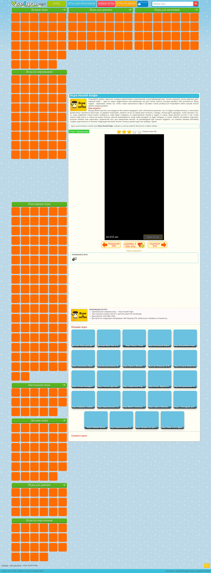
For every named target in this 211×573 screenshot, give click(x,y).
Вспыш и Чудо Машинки (15, 107)
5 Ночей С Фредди (62, 79)
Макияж (128, 36)
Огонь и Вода (91, 17)
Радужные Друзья (25, 145)
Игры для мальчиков (81, 3)
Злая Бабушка (52, 89)
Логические (25, 36)
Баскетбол (62, 55)
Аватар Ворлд (43, 145)
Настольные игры (39, 385)
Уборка (110, 45)
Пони (72, 17)
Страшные (15, 36)
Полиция (157, 36)
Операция (119, 36)
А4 (15, 136)
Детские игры (39, 420)
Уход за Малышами (91, 45)
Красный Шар (25, 89)
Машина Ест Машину (194, 36)
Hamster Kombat (52, 154)
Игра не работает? (134, 251)
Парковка (139, 17)
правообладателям (185, 571)
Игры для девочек (101, 10)
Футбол (148, 17)
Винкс (128, 45)
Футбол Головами (25, 64)
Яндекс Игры (15, 26)
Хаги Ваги (43, 136)
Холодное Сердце (91, 26)
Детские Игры (43, 17)
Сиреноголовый (34, 126)
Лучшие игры (39, 10)
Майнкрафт (194, 17)
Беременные (82, 36)
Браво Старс (52, 126)
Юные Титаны (62, 117)
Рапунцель (91, 36)
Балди (25, 136)
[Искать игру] (172, 3)
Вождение (15, 64)
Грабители (185, 36)
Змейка (62, 45)
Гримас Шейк (43, 154)
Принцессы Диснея (72, 45)
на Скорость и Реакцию (43, 45)
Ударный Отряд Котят (43, 107)
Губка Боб (25, 79)
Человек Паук (62, 107)
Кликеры (34, 36)
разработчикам (203, 571)
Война (34, 64)
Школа (52, 55)
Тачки (62, 98)
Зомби (176, 17)
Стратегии (157, 17)
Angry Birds (25, 98)
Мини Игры (34, 45)
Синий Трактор (15, 126)
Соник (25, 107)
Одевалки (110, 26)
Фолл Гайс (25, 126)
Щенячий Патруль (34, 79)
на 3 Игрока (25, 55)
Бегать (185, 45)
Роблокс (52, 136)
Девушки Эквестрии (82, 17)
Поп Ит (25, 26)
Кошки (100, 26)
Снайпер (139, 36)
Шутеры (176, 45)
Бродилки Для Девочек (128, 17)
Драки (185, 26)
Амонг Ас (43, 126)
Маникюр (110, 36)
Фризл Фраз (15, 117)
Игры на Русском (52, 36)
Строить (43, 64)
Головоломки (15, 55)
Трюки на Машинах (52, 45)
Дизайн (100, 45)
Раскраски (72, 26)
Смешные (52, 26)
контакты (169, 571)
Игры (56, 3)
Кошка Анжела (82, 26)
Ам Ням (34, 98)
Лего (62, 89)
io (62, 26)
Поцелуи (128, 26)
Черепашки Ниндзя (148, 26)
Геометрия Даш (34, 26)
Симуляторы (34, 17)
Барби (100, 17)
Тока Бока (34, 145)
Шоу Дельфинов (43, 98)
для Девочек (25, 17)
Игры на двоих (126, 3)
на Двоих (52, 17)
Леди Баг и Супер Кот (43, 89)
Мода (82, 45)
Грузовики (176, 26)
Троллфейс (34, 89)
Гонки (194, 26)
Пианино (119, 45)
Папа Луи (72, 36)
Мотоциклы (157, 26)
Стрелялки (194, 45)
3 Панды (52, 98)
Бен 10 (148, 45)
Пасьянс (43, 36)
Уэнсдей (15, 154)
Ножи (62, 36)
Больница (100, 36)
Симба (52, 145)
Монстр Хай (119, 17)
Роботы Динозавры (166, 36)
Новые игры (106, 3)
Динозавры (15, 45)
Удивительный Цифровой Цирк (62, 154)
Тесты (110, 17)
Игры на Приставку (52, 64)
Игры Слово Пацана (62, 145)
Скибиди (34, 154)
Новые (15, 17)
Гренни (34, 136)
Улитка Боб (15, 89)
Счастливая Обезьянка (43, 117)
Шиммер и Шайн (34, 117)
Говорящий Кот (43, 79)
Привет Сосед (15, 145)
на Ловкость (62, 17)
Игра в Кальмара (62, 126)
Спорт (43, 26)
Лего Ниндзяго (52, 79)
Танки (166, 17)
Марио (52, 107)
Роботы (148, 36)
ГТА (139, 45)
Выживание (176, 36)
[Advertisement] (39, 180)
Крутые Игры (43, 55)
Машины (139, 26)
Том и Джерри (52, 117)
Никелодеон (34, 55)
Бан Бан (25, 154)
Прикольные (25, 45)
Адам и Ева (25, 117)
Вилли (15, 79)
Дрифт (157, 45)
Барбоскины (34, 107)
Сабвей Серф (15, 98)
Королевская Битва (185, 17)
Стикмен (166, 26)
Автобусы (166, 45)
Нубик (62, 136)
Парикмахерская (119, 26)
